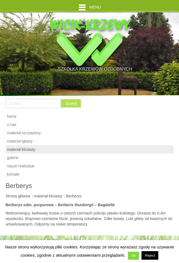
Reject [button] (150, 255)
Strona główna (18, 196)
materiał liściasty (48, 196)
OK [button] (133, 255)
